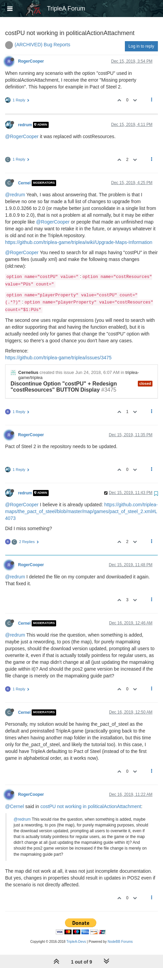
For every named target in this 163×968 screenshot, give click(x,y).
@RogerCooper (21, 136)
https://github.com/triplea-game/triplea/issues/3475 (58, 357)
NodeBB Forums (120, 942)
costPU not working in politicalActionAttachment (90, 806)
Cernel (24, 183)
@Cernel (14, 806)
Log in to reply (141, 46)
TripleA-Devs (76, 942)
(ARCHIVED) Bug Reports (42, 44)
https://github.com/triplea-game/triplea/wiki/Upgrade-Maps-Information (78, 242)
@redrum (15, 194)
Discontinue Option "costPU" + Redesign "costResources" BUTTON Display (64, 387)
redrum (25, 124)
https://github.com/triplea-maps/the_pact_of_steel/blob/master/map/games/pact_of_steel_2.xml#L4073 (81, 511)
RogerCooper (31, 61)
